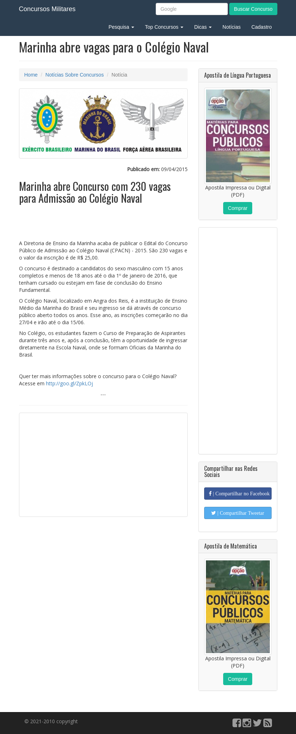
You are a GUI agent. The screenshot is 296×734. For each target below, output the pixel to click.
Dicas (203, 27)
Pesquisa (121, 27)
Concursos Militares (47, 9)
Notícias (231, 27)
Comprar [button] (237, 208)
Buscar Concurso (253, 9)
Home (31, 75)
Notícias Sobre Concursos (75, 75)
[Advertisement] (103, 464)
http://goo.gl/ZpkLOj (69, 383)
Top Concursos (164, 27)
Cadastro (262, 27)
